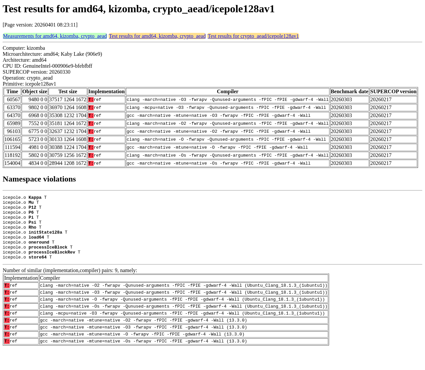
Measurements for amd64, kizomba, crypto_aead (55, 36)
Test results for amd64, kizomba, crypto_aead (157, 36)
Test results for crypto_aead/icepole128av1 (253, 36)
